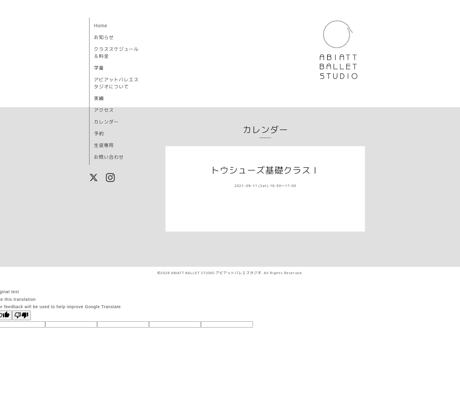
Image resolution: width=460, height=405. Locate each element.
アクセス (104, 110)
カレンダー (106, 122)
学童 (99, 68)
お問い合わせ (109, 157)
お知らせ (104, 37)
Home (100, 25)
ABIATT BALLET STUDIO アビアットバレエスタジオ (216, 272)
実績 (99, 98)
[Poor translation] (21, 315)
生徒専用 (104, 145)
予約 (99, 133)
